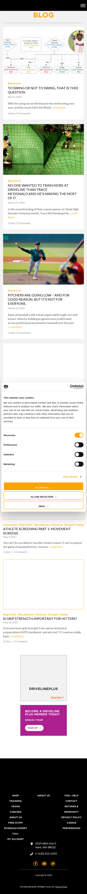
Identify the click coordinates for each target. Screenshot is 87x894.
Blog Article (14, 83)
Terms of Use (61, 886)
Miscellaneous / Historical (48, 524)
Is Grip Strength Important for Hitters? (40, 618)
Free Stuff (15, 823)
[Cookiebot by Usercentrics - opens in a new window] (69, 387)
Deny (42, 506)
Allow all (42, 487)
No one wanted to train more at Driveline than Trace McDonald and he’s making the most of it (42, 191)
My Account (15, 839)
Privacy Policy (71, 817)
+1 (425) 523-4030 (46, 853)
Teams (15, 806)
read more (59, 107)
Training (15, 801)
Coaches (15, 812)
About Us (15, 817)
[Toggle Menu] (82, 5)
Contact (71, 801)
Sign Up (33, 728)
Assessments (10, 524)
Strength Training (74, 524)
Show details (70, 476)
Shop (15, 795)
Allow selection (42, 496)
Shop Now (57, 697)
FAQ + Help (71, 795)
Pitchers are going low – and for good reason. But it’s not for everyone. (38, 299)
